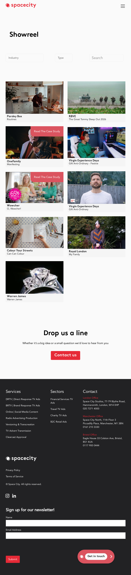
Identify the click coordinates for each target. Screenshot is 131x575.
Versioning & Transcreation (20, 424)
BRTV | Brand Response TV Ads (23, 405)
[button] (122, 6)
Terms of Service (14, 476)
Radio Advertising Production (22, 418)
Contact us (65, 355)
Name (9, 517)
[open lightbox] (34, 97)
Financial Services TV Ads (61, 401)
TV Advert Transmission (18, 430)
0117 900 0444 (91, 445)
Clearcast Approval (16, 437)
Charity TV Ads (58, 415)
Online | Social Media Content (22, 411)
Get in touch (96, 556)
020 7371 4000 (91, 408)
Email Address (13, 530)
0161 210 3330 (91, 427)
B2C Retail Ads (58, 421)
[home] (20, 6)
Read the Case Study (47, 131)
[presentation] (32, 547)
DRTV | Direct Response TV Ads (23, 399)
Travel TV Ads (57, 409)
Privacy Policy (13, 470)
